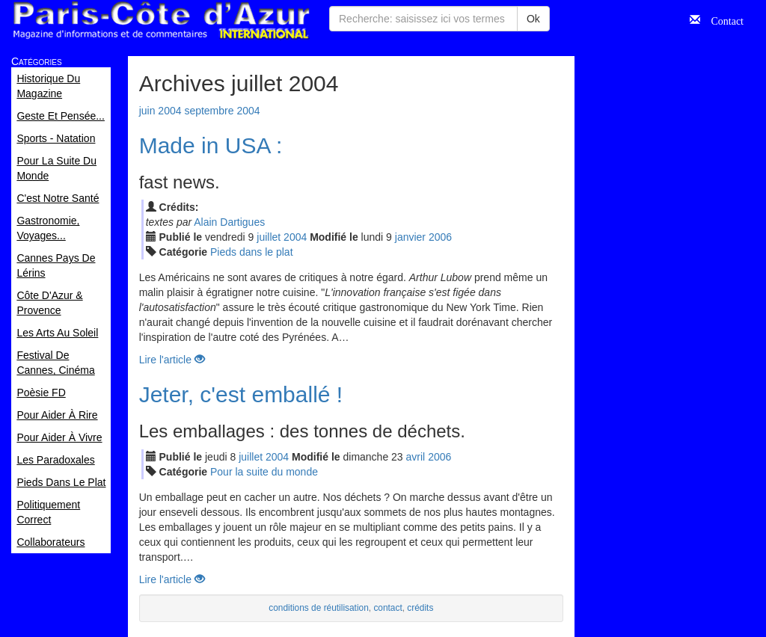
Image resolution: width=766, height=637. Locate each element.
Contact (722, 19)
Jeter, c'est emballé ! (241, 394)
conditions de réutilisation (319, 608)
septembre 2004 (222, 111)
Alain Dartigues (229, 222)
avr (416, 457)
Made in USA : (211, 145)
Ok (533, 19)
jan (410, 237)
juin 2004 (160, 111)
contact (387, 608)
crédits (420, 608)
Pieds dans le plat (251, 252)
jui (269, 237)
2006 (440, 237)
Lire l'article (172, 360)
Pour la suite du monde (264, 472)
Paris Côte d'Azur (160, 20)
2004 (295, 237)
